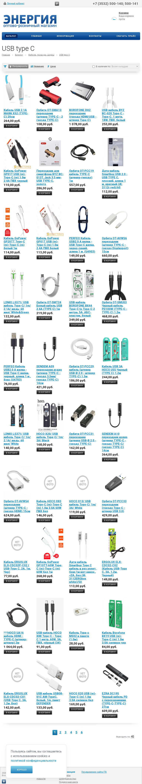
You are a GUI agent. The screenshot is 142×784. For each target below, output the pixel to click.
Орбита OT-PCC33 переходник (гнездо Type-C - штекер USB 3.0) (114, 506)
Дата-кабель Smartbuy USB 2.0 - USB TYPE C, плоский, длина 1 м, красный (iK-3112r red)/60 (114, 179)
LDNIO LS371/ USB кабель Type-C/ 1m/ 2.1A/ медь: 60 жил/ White (17, 438)
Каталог (11, 36)
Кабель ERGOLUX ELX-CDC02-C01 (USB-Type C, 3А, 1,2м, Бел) (15, 698)
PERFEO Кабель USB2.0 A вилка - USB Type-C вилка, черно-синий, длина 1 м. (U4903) (82, 245)
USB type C (64, 55)
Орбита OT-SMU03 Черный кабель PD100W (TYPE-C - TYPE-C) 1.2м (114, 307)
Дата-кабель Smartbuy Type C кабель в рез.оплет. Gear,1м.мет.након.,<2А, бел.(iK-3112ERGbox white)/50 (82, 572)
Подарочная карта (68, 782)
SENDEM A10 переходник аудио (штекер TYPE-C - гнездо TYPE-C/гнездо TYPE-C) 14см (114, 442)
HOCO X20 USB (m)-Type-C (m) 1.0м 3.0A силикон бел (82, 697)
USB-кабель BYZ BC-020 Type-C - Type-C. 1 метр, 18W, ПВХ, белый (113, 115)
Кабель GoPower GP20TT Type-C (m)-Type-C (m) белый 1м (15, 243)
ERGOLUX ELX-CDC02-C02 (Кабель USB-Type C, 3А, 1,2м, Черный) (114, 568)
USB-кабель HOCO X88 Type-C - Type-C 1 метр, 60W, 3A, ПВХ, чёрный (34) (49, 637)
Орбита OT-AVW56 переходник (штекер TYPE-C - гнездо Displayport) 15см (115, 245)
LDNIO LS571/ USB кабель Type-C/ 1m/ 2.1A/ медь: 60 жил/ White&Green (17, 307)
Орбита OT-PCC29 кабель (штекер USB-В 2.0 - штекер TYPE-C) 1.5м (82, 371)
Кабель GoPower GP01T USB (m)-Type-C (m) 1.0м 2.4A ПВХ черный (16, 175)
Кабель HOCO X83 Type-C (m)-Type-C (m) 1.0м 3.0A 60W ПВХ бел (49, 506)
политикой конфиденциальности (33, 760)
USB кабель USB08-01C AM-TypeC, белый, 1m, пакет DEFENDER (49, 698)
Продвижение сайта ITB (94, 772)
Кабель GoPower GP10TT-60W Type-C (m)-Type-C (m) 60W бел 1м (49, 567)
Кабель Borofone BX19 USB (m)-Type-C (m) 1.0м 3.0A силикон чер (114, 637)
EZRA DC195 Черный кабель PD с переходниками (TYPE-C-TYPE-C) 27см (114, 700)
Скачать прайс (126, 36)
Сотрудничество (67, 779)
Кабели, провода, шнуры (41, 55)
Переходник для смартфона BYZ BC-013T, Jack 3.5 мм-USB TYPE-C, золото (50, 177)
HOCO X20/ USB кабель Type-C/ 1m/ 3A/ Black (49, 437)
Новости (41, 779)
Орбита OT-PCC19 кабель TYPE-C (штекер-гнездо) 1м (81, 175)
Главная (36, 36)
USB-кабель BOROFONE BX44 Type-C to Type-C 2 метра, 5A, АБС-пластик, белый (82, 309)
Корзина (124, 13)
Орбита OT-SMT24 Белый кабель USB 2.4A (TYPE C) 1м (49, 306)
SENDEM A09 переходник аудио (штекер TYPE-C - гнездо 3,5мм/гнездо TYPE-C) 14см (49, 375)
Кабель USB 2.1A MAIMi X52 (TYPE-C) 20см (16, 113)
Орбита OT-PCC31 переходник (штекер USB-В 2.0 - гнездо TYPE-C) (82, 438)
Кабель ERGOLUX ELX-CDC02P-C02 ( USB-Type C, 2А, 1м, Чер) (17, 567)
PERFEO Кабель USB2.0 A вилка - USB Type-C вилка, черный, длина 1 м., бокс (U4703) (17, 373)
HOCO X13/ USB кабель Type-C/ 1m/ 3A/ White (82, 505)
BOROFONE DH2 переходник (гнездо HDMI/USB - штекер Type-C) (82, 115)
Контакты (95, 36)
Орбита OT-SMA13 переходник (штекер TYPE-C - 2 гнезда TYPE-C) (49, 115)
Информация (65, 36)
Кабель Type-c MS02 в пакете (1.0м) (79, 636)
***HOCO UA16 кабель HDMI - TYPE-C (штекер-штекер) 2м (15, 637)
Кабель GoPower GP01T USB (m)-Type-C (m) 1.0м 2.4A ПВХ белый (47, 243)
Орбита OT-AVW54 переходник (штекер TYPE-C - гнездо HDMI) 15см (17, 506)
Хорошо (22, 769)
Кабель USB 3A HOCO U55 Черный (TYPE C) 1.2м (114, 370)
